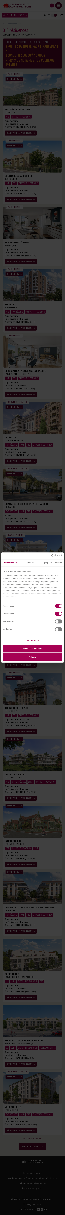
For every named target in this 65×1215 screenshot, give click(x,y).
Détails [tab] (30, 563)
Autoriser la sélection (32, 649)
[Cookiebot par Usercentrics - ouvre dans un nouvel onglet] (51, 556)
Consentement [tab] (10, 563)
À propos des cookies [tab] (52, 563)
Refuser (32, 657)
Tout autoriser (32, 640)
